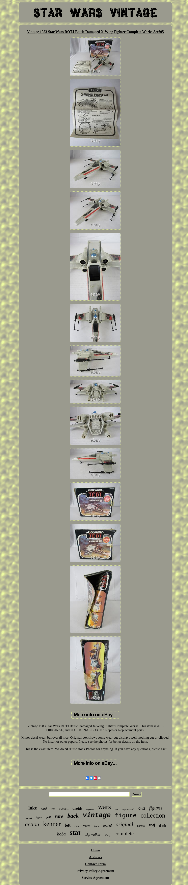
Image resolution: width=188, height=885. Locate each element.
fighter (39, 817)
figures (155, 807)
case (77, 825)
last (116, 809)
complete (124, 833)
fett (68, 825)
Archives (95, 857)
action (32, 824)
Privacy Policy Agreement (95, 871)
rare (59, 816)
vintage (97, 815)
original (124, 824)
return (63, 808)
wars (104, 806)
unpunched (127, 808)
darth (162, 825)
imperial (90, 809)
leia (53, 808)
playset (29, 818)
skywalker (93, 834)
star (75, 832)
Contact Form (95, 864)
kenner (52, 823)
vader (86, 825)
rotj (152, 824)
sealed (107, 825)
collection (153, 815)
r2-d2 (141, 808)
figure (125, 815)
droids (77, 808)
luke (32, 807)
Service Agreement (95, 878)
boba (61, 834)
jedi (48, 817)
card (44, 808)
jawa (96, 826)
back (73, 816)
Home (95, 850)
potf (107, 834)
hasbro (141, 825)
